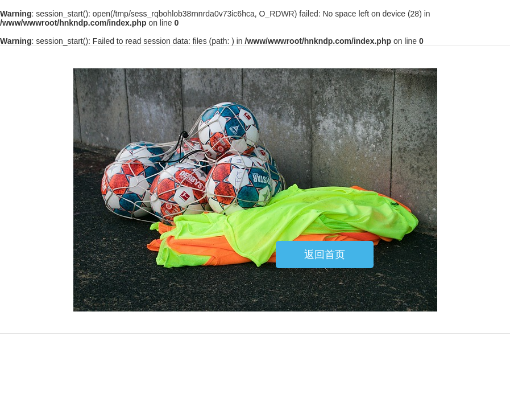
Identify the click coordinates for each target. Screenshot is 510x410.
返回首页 (324, 254)
